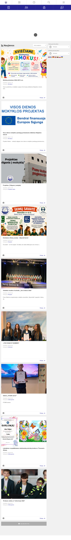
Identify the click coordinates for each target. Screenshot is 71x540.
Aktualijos (10, 84)
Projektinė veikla (11, 189)
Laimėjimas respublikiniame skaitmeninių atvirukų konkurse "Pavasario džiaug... (23, 449)
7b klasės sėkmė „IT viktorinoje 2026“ (14, 501)
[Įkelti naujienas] (19, 2)
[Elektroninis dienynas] (9, 7)
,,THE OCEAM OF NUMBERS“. (11, 343)
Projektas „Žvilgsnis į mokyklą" (12, 185)
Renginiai (10, 242)
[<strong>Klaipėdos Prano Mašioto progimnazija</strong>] (5, 2)
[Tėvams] (26, 7)
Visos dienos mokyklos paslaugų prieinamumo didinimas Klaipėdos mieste (22, 133)
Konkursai (10, 347)
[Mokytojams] (62, 7)
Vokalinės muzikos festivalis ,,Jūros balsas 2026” (17, 290)
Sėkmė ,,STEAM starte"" (10, 395)
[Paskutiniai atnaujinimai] (34, 2)
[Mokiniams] (44, 7)
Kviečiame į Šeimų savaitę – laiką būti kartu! (15, 238)
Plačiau (41, 97)
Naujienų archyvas (24, 523)
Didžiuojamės (11, 399)
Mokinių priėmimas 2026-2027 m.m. (13, 80)
